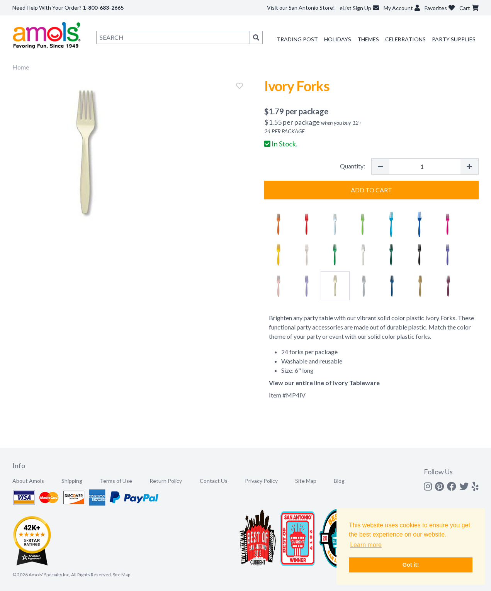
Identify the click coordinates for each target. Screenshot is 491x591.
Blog (339, 480)
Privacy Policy (261, 480)
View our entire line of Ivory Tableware (324, 382)
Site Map (305, 480)
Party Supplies (454, 39)
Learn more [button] (366, 545)
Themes (368, 39)
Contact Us (214, 480)
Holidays (337, 39)
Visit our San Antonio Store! (301, 7)
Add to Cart (371, 190)
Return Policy (166, 480)
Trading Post (297, 39)
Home (20, 67)
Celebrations (405, 39)
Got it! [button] (411, 565)
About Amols (28, 480)
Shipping (71, 480)
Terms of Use (116, 480)
